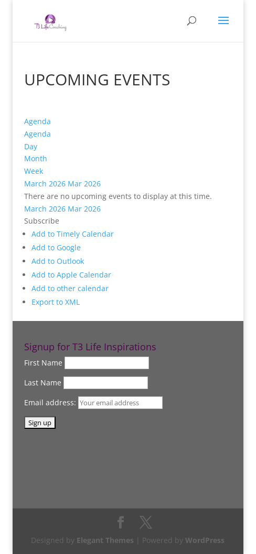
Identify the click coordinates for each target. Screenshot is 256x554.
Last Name (42, 382)
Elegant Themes (105, 540)
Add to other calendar (70, 288)
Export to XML (55, 302)
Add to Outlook (57, 261)
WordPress (205, 540)
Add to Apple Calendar (71, 275)
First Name (43, 363)
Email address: (51, 402)
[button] (41, 221)
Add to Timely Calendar (72, 234)
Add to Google (56, 247)
